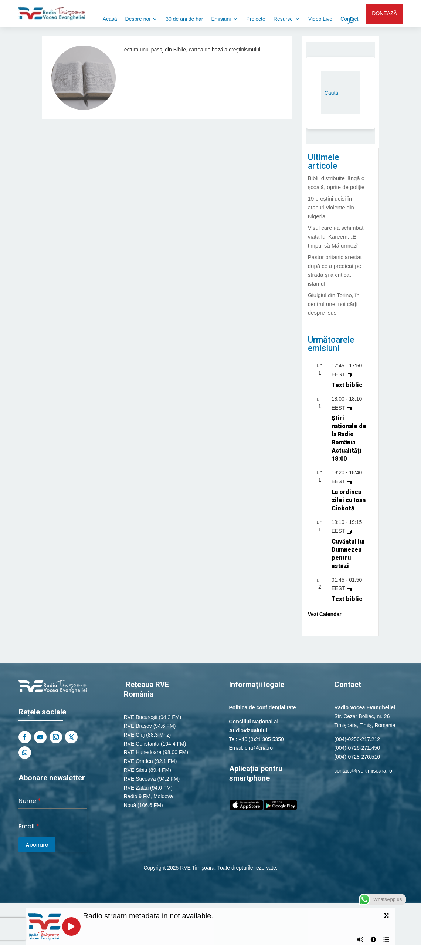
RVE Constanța (141, 744)
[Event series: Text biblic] (349, 374)
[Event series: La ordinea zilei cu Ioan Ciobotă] (349, 481)
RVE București (140, 717)
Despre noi (137, 19)
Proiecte (255, 19)
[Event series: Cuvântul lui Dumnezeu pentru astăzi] (349, 531)
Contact (349, 19)
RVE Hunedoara (143, 752)
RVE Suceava (140, 779)
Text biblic (347, 385)
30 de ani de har (184, 19)
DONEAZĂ (384, 13)
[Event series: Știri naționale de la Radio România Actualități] (349, 408)
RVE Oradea (138, 761)
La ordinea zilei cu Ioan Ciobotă (349, 500)
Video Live (320, 19)
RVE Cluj (134, 735)
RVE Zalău (136, 788)
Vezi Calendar (325, 614)
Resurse (283, 19)
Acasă (110, 19)
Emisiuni (221, 19)
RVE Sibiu (135, 770)
